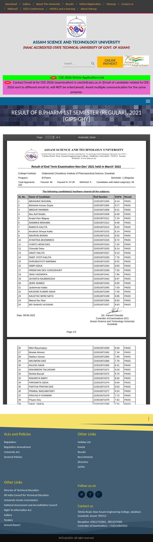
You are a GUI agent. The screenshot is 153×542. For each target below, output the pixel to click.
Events (81, 447)
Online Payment (110, 62)
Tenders (8, 520)
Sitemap (111, 4)
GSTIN (81, 467)
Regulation (10, 442)
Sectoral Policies (13, 457)
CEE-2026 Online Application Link (76, 77)
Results (70, 4)
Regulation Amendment (17, 447)
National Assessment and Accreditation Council (30, 505)
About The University (48, 4)
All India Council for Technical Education (26, 495)
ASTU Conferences (33, 9)
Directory (83, 462)
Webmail (12, 9)
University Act (12, 452)
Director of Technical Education (21, 490)
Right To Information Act (17, 510)
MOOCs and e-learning (62, 9)
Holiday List (84, 442)
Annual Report (12, 525)
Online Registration (90, 4)
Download (11, 4)
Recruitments (85, 457)
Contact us (127, 4)
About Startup (89, 9)
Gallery (26, 4)
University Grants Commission (21, 500)
